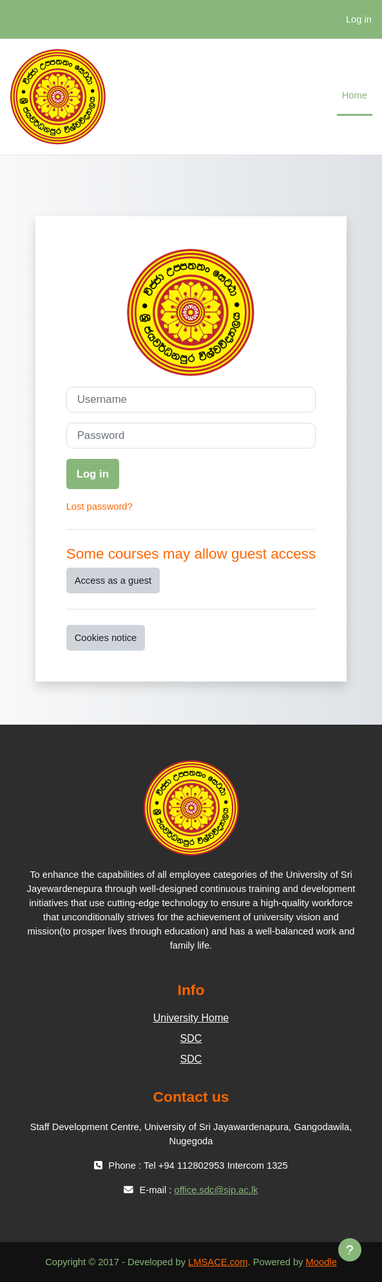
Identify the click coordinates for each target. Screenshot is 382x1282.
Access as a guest (113, 580)
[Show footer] (349, 1249)
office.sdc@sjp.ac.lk (216, 1190)
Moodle (321, 1262)
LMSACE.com (217, 1262)
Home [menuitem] (354, 95)
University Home (191, 1017)
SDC (191, 1038)
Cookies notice (106, 638)
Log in (359, 19)
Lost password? (99, 506)
